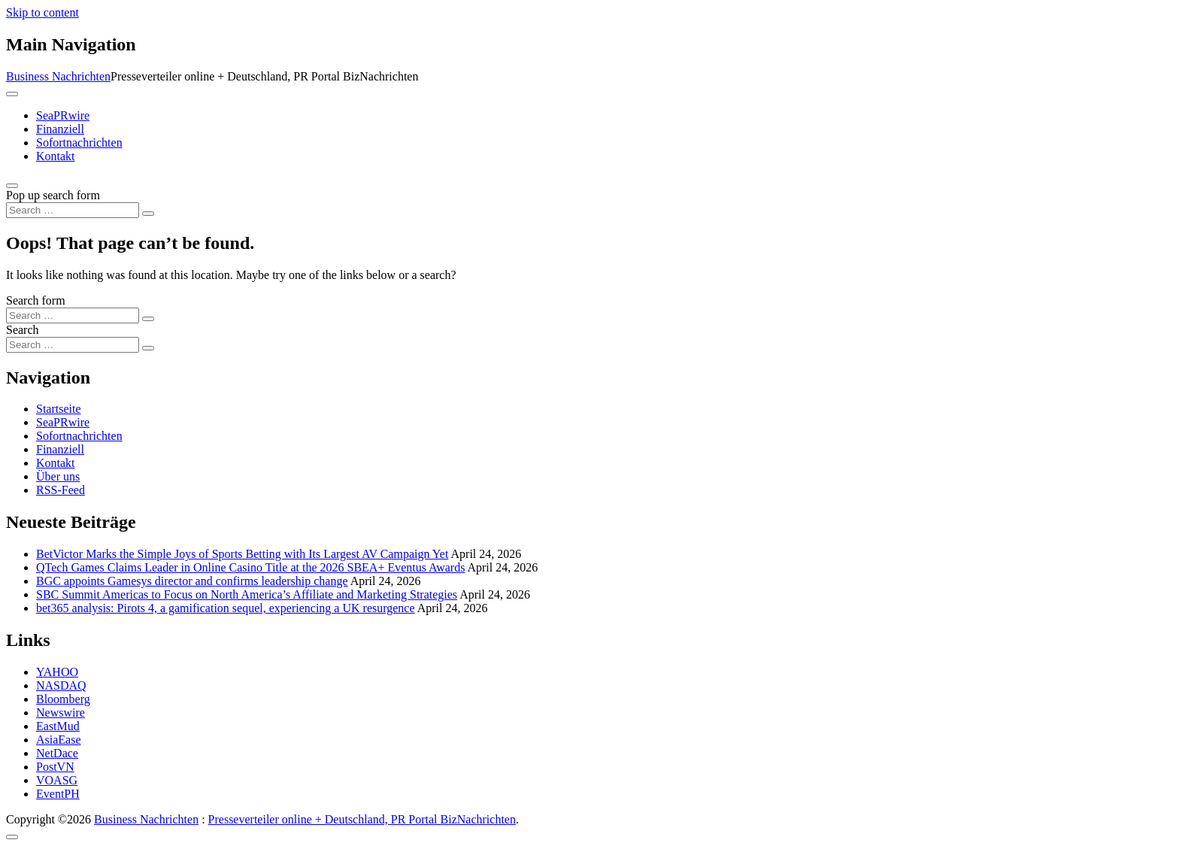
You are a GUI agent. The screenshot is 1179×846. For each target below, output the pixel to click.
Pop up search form (53, 195)
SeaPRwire (62, 115)
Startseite (58, 408)
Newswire (60, 712)
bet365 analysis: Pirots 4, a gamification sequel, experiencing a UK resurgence (225, 608)
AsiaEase (58, 739)
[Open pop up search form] (12, 185)
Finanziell (60, 129)
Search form (35, 300)
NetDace (57, 753)
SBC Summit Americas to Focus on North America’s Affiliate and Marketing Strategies (246, 594)
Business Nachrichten (58, 76)
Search (22, 329)
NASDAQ (61, 685)
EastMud (58, 726)
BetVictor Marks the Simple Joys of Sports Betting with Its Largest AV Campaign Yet (242, 553)
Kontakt (55, 156)
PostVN (55, 766)
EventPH (58, 793)
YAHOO (57, 672)
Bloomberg (63, 699)
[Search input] (72, 210)
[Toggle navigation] (12, 94)
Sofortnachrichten (79, 142)
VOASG (56, 780)
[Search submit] (148, 213)
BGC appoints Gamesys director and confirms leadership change (192, 581)
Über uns (58, 476)
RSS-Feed (60, 490)
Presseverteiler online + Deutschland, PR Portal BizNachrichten (362, 819)
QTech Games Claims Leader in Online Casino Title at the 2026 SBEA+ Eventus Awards (250, 567)
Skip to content (42, 12)
